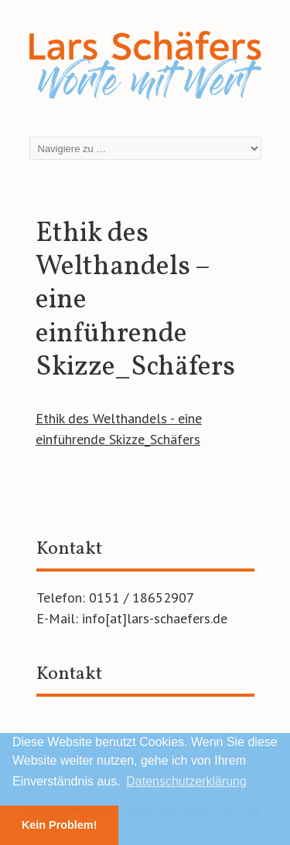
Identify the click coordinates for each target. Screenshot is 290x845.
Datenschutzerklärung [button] (186, 781)
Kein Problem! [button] (59, 825)
